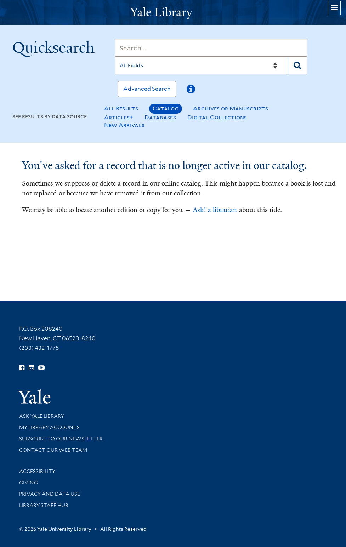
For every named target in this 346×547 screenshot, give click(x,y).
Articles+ (119, 117)
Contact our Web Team (53, 450)
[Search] (211, 48)
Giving (28, 482)
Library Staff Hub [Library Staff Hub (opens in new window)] (43, 505)
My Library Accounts (49, 427)
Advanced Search (147, 88)
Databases (160, 117)
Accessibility (37, 471)
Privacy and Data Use (49, 494)
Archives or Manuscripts (230, 108)
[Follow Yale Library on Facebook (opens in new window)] (21, 368)
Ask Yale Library (41, 416)
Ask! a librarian (215, 210)
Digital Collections (217, 117)
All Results (121, 108)
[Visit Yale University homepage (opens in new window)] (34, 394)
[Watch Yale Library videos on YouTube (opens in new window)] (41, 368)
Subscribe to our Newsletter (61, 438)
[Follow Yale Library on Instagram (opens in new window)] (31, 368)
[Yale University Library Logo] (173, 13)
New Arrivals (124, 125)
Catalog (165, 108)
